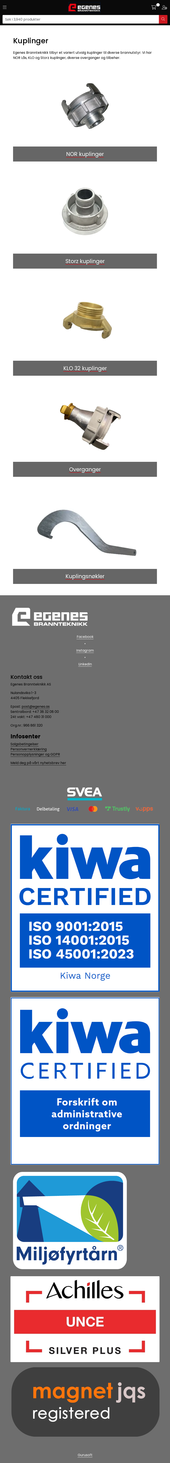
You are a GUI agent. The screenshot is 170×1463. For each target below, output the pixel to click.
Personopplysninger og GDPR (35, 754)
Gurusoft (85, 1455)
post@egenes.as (36, 706)
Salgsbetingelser (24, 744)
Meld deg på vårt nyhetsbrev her (38, 762)
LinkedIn (85, 664)
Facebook (85, 636)
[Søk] (81, 19)
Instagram (85, 650)
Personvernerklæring (28, 749)
